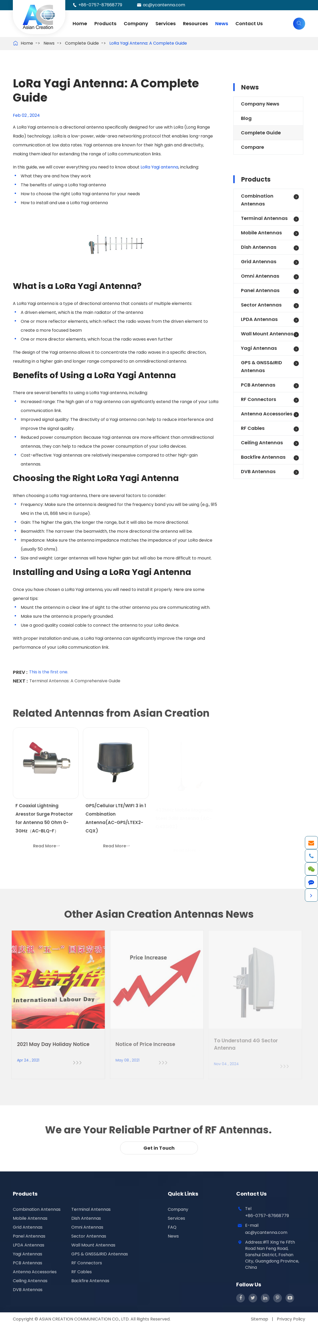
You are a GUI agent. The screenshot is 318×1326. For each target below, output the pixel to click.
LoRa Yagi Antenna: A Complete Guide (148, 43)
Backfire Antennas (263, 457)
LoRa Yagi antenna (159, 167)
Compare (252, 147)
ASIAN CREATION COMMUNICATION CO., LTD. (85, 1319)
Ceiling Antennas (262, 442)
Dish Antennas (258, 247)
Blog (246, 118)
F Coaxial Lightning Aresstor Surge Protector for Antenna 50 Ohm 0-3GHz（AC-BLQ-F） (44, 821)
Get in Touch (159, 1148)
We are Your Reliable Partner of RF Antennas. (155, 1130)
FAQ (172, 1227)
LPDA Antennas (259, 319)
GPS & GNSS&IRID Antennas (261, 366)
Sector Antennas (261, 305)
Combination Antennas (257, 200)
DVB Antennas (258, 471)
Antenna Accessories (266, 413)
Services (165, 23)
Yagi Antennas (259, 348)
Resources (195, 23)
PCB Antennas (258, 385)
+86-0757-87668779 (100, 5)
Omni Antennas (260, 276)
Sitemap (259, 1319)
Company (136, 23)
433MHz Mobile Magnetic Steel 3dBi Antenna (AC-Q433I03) (184, 817)
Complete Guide (82, 43)
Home (80, 23)
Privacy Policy (291, 1319)
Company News (260, 104)
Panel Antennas (260, 290)
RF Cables (253, 428)
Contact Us (249, 23)
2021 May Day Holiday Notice (49, 1044)
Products (105, 23)
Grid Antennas (258, 261)
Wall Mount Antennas (267, 333)
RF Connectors (258, 399)
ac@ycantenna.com (164, 5)
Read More (46, 848)
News (221, 23)
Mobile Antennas (261, 232)
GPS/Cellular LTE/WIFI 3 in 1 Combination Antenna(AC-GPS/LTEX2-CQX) (115, 821)
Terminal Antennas (264, 218)
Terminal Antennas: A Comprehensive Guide (74, 678)
